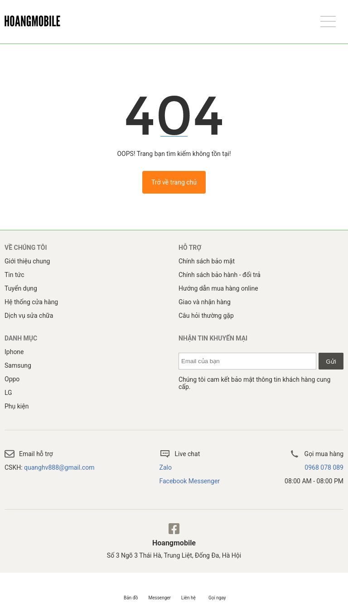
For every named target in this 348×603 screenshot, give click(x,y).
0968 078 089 (323, 467)
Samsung (18, 365)
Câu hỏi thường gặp (206, 315)
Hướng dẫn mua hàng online (218, 288)
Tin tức (14, 274)
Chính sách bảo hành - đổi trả (220, 274)
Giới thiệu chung (27, 261)
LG (8, 392)
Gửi (331, 361)
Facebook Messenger (190, 481)
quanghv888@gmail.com (59, 467)
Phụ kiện (17, 406)
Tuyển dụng (21, 288)
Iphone (14, 351)
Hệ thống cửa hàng (31, 302)
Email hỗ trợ (29, 453)
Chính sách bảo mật (207, 261)
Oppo (12, 379)
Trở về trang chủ (174, 182)
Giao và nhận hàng (205, 302)
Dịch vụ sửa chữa (29, 315)
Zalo (166, 467)
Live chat (180, 453)
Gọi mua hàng (316, 453)
